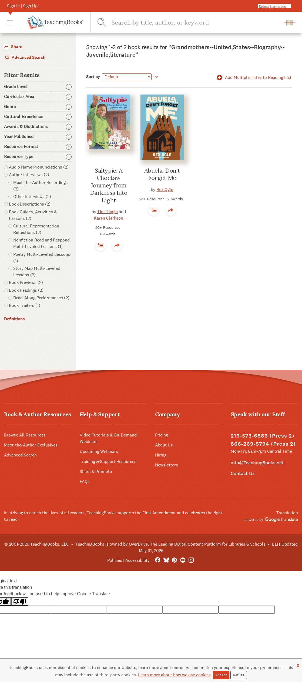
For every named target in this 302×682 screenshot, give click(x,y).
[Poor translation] (19, 601)
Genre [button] (38, 106)
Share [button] (12, 46)
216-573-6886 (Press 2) (262, 435)
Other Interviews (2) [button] (32, 196)
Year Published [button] (38, 136)
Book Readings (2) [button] (26, 290)
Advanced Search (24, 57)
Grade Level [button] (38, 86)
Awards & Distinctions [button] (38, 126)
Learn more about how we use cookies (174, 675)
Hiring (160, 455)
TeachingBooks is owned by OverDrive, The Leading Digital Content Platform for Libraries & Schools (170, 544)
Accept (221, 675)
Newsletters (166, 465)
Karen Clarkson (108, 218)
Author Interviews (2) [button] (29, 174)
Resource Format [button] (38, 146)
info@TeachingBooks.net (257, 462)
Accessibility (137, 560)
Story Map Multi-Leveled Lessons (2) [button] (36, 272)
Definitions (14, 319)
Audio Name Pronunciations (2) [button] (39, 167)
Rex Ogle (164, 189)
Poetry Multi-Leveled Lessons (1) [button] (41, 257)
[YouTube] (182, 560)
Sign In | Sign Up (22, 6)
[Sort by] (127, 76)
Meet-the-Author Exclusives (31, 445)
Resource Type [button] (38, 156)
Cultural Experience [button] (38, 116)
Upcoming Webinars (99, 451)
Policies (114, 560)
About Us (164, 445)
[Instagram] (191, 560)
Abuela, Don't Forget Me (162, 174)
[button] (10, 22)
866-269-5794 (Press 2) (263, 444)
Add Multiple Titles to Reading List (253, 77)
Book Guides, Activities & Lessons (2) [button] (33, 215)
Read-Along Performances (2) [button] (41, 298)
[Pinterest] (174, 560)
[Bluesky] (166, 560)
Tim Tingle (107, 211)
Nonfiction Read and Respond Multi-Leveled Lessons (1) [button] (41, 243)
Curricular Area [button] (38, 96)
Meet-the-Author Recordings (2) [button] (40, 186)
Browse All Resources (25, 435)
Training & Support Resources (108, 461)
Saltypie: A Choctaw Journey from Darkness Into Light (108, 185)
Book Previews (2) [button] (26, 282)
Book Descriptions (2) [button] (30, 204)
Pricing (161, 435)
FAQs (85, 481)
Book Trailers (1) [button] (24, 305)
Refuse (238, 675)
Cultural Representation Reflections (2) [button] (36, 229)
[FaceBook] (157, 560)
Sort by (93, 76)
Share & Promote (96, 471)
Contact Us (242, 473)
